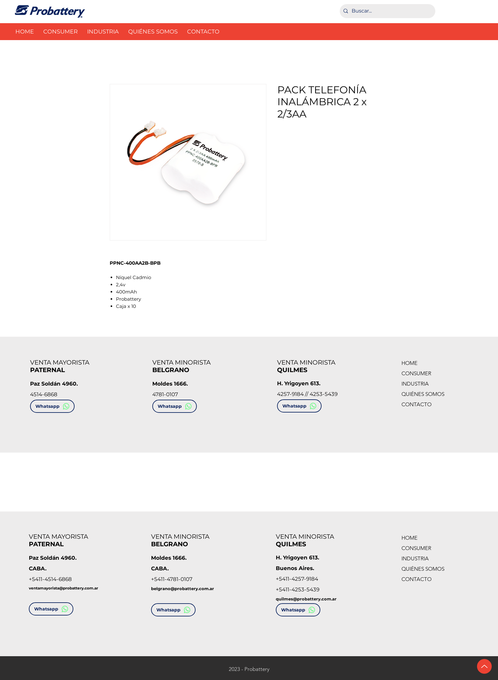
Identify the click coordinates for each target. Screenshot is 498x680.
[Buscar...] (387, 11)
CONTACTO (416, 404)
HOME (409, 363)
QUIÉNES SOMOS (422, 394)
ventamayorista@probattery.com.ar (63, 588)
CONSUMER (416, 373)
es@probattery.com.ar (312, 598)
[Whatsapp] (52, 406)
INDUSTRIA (415, 384)
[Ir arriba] (484, 666)
